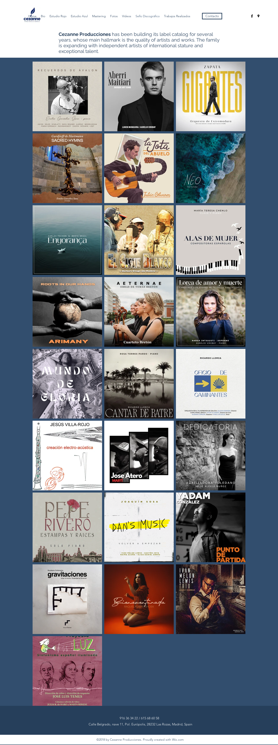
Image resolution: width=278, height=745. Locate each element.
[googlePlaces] (258, 16)
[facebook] (252, 16)
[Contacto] (212, 16)
